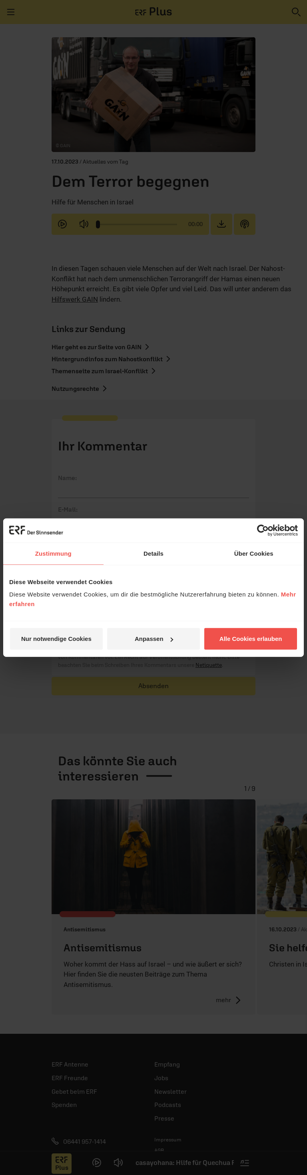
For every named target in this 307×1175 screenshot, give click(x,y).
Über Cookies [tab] (253, 553)
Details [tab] (153, 553)
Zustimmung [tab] (53, 553)
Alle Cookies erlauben (250, 638)
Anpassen (154, 638)
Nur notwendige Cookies (56, 638)
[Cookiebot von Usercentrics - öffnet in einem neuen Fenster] (263, 530)
